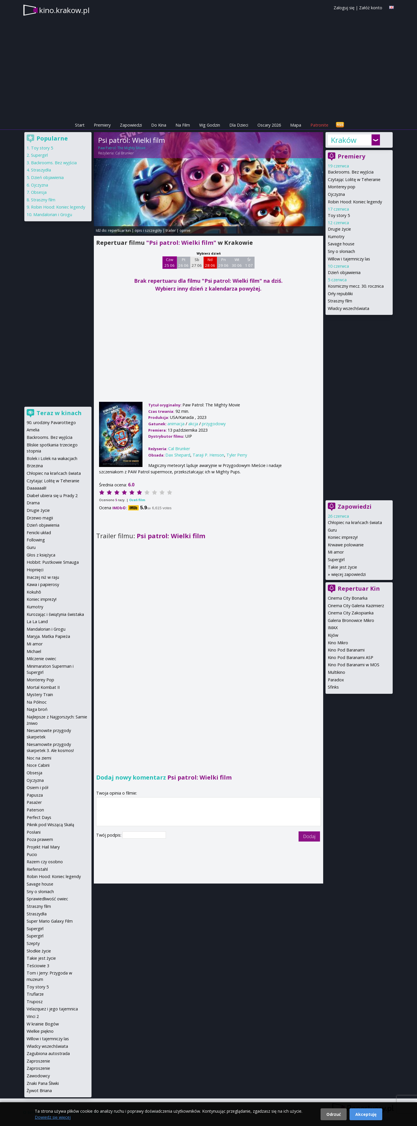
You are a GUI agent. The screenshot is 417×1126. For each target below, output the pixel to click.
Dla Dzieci (238, 125)
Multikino (336, 672)
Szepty (33, 943)
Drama (33, 502)
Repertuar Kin (359, 588)
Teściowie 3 (38, 965)
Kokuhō (34, 592)
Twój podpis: (109, 835)
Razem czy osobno (45, 861)
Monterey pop (341, 186)
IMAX (333, 627)
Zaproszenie (38, 1061)
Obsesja (39, 192)
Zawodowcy (38, 1075)
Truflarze (35, 994)
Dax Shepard (177, 455)
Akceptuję (365, 1114)
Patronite (319, 125)
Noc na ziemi (39, 758)
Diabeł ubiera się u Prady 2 (52, 495)
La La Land (37, 621)
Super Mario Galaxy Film (50, 921)
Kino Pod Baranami (346, 650)
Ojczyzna (336, 194)
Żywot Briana (39, 1090)
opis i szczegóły (148, 230)
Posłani (34, 832)
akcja (193, 423)
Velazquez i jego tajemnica (52, 1009)
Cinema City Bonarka (347, 598)
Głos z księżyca (41, 555)
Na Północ (37, 702)
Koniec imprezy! (343, 537)
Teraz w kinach (59, 413)
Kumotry (336, 236)
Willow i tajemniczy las (349, 259)
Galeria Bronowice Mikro (351, 620)
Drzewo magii (40, 518)
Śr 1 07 (249, 262)
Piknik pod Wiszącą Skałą (50, 824)
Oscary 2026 (269, 125)
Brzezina (35, 465)
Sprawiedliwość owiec (47, 898)
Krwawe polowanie (346, 545)
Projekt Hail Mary (43, 847)
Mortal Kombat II (43, 687)
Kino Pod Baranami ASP (350, 657)
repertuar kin (119, 230)
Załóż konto (370, 7)
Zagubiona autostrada (48, 1053)
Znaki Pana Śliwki (43, 1083)
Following (36, 540)
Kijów (333, 635)
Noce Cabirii (38, 765)
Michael (34, 651)
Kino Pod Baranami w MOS (353, 664)
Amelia (33, 429)
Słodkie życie (39, 951)
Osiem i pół (37, 787)
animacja (175, 423)
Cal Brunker (124, 153)
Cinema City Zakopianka (351, 613)
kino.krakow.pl (64, 10)
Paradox (336, 679)
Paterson (35, 810)
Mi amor (336, 552)
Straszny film (340, 301)
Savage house (341, 244)
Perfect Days (39, 817)
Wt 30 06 (237, 262)
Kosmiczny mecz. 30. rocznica (356, 286)
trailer (171, 230)
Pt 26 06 (183, 262)
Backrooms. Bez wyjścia (351, 172)
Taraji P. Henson (208, 455)
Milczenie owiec (41, 658)
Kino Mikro (338, 642)
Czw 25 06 (169, 262)
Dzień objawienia (344, 272)
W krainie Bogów (43, 1024)
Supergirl (336, 559)
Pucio (32, 854)
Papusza (35, 795)
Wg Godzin (209, 125)
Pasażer (34, 802)
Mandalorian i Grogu (52, 214)
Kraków (343, 140)
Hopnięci (35, 569)
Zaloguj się (344, 7)
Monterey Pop (40, 679)
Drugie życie (339, 229)
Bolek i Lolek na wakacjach (52, 458)
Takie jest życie (342, 567)
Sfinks (333, 687)
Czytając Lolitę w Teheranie (354, 179)
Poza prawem (40, 839)
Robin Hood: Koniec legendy (355, 202)
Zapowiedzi (131, 125)
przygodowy (214, 423)
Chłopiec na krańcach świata (355, 522)
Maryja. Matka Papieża (48, 636)
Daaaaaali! (36, 488)
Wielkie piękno (40, 1031)
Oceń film (137, 500)
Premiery (102, 125)
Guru (332, 530)
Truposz (35, 1001)
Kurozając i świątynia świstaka (55, 614)
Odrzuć (333, 1114)
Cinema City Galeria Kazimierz (356, 605)
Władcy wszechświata (348, 308)
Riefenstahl (37, 869)
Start (80, 125)
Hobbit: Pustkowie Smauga (53, 562)
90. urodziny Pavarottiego (51, 422)
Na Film (182, 125)
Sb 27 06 (197, 262)
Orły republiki (340, 293)
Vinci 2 (33, 1016)
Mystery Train (40, 694)
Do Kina (158, 125)
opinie (185, 230)
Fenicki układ (39, 532)
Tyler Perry (236, 455)
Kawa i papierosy (43, 584)
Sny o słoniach (341, 251)
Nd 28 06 (210, 262)
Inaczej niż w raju (43, 577)
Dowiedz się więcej (53, 1117)
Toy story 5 (339, 215)
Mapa (295, 125)
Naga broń (37, 709)
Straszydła (41, 170)
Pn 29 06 (223, 262)
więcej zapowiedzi (348, 574)
